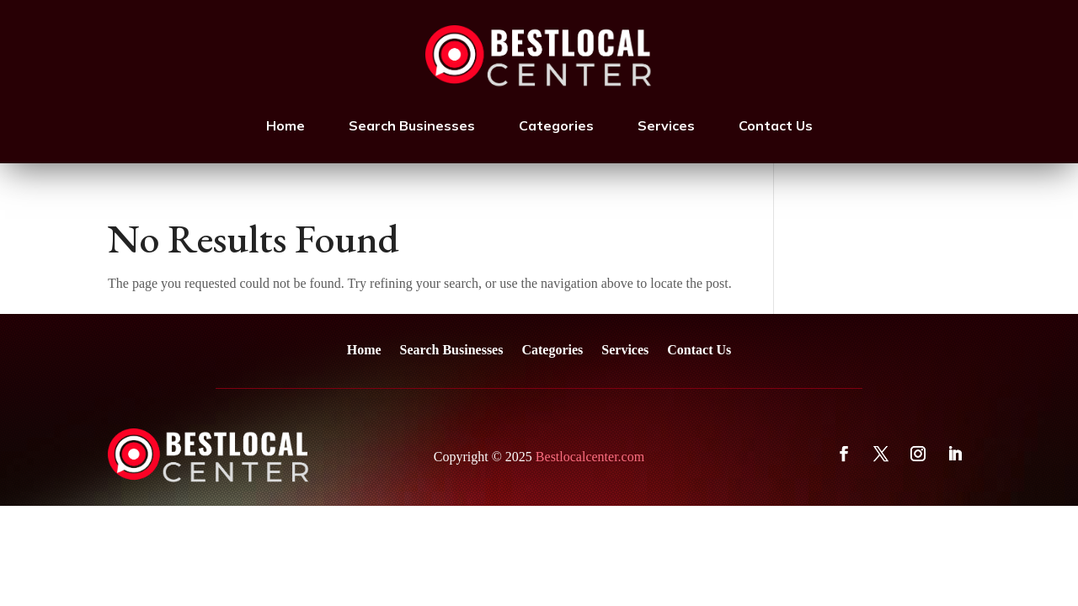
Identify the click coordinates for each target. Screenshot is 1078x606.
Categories (556, 125)
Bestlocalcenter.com (590, 456)
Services (666, 125)
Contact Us (776, 125)
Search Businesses (412, 125)
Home (285, 125)
